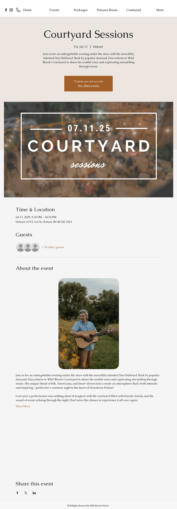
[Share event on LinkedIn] (34, 493)
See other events (88, 85)
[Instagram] (11, 10)
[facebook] (6, 10)
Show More (23, 406)
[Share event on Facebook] (17, 493)
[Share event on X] (25, 493)
